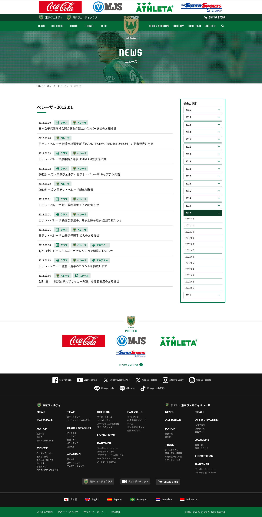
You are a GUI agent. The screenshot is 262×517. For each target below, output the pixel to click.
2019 (188, 161)
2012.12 (189, 219)
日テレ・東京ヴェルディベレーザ (190, 405)
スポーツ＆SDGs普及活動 (108, 423)
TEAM (104, 26)
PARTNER (210, 26)
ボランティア (72, 443)
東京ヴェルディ (53, 17)
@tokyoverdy (104, 388)
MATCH (74, 26)
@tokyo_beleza (146, 379)
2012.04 (189, 269)
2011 (188, 295)
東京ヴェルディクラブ (85, 17)
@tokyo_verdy (173, 379)
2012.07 (189, 250)
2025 (188, 117)
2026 (188, 110)
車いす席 (40, 463)
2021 (188, 146)
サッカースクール (104, 416)
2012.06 (189, 256)
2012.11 (189, 225)
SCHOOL (103, 412)
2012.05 (189, 263)
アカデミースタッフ (75, 466)
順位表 (39, 437)
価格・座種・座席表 (173, 453)
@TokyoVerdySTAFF (116, 379)
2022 (188, 139)
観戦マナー (71, 439)
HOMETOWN (194, 26)
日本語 (70, 499)
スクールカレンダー (105, 427)
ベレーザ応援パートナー (205, 472)
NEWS (41, 26)
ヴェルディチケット (138, 481)
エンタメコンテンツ (135, 427)
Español (114, 499)
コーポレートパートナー (107, 448)
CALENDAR (57, 26)
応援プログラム (134, 430)
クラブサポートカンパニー (108, 458)
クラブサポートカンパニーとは (110, 455)
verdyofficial (61, 379)
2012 (188, 213)
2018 (188, 169)
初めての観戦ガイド (45, 440)
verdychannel (87, 379)
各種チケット (42, 466)
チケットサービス (172, 459)
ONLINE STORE (217, 17)
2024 (188, 124)
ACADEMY (178, 26)
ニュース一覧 (53, 86)
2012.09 (189, 238)
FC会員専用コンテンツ (137, 420)
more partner (128, 364)
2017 (188, 176)
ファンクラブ (133, 416)
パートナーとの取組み (106, 461)
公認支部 (71, 446)
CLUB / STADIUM (159, 26)
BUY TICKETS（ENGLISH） (48, 470)
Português (139, 499)
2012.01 (189, 287)
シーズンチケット (44, 453)
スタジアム (71, 436)
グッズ (130, 423)
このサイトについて (68, 512)
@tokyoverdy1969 (152, 388)
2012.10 (189, 231)
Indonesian (189, 499)
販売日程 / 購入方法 (45, 459)
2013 (188, 205)
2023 (188, 132)
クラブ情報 (71, 432)
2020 (188, 154)
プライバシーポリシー (95, 512)
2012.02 (189, 281)
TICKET (89, 26)
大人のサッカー (103, 420)
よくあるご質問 (45, 512)
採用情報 (116, 512)
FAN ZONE (134, 412)
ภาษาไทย (164, 499)
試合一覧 (40, 433)
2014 (188, 198)
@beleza (127, 388)
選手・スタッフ (73, 416)
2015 (188, 191)
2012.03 (189, 275)
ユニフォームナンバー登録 (78, 420)
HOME (40, 86)
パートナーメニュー (105, 451)
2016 (188, 183)
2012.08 (189, 244)
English (92, 499)
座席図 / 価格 (42, 456)
